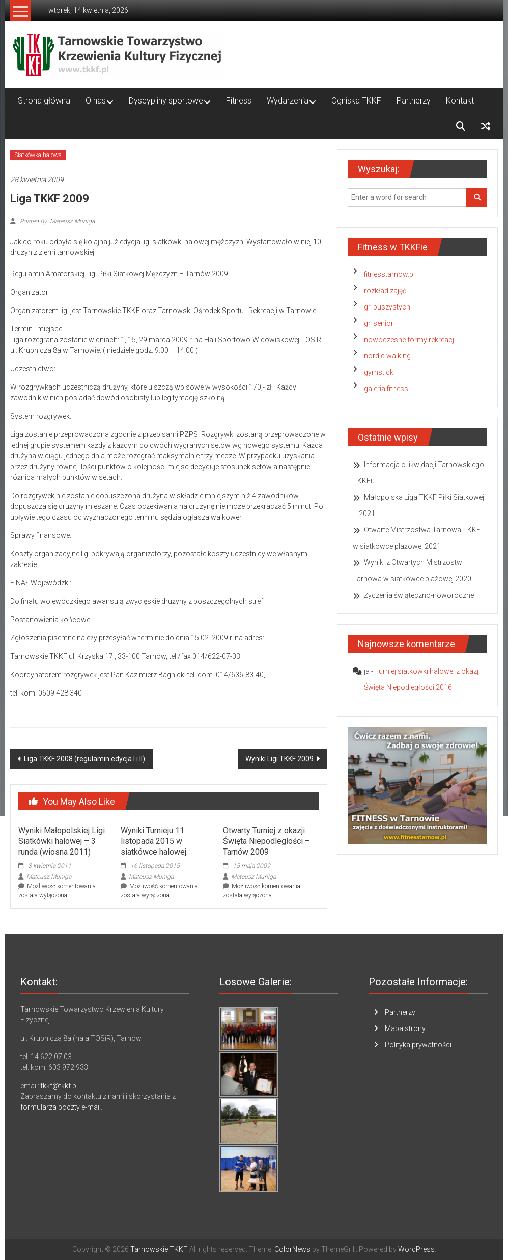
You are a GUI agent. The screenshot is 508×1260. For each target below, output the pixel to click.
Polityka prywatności (418, 1045)
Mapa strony (405, 1028)
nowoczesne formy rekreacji (410, 340)
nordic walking (387, 356)
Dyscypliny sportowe (166, 101)
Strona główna (44, 101)
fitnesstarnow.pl (389, 274)
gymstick (378, 372)
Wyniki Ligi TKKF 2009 (279, 759)
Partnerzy (414, 101)
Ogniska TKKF (356, 101)
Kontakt (460, 101)
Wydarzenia (287, 101)
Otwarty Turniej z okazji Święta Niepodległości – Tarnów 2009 (266, 841)
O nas (96, 101)
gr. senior (378, 323)
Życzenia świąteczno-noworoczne (419, 595)
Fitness (238, 101)
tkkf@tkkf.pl (59, 1086)
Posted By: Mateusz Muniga (56, 221)
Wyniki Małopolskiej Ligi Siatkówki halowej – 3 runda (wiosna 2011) (61, 841)
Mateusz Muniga (48, 876)
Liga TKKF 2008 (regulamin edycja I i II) (84, 759)
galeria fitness (386, 388)
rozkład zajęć (385, 291)
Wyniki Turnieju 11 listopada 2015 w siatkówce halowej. (154, 841)
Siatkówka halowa (38, 155)
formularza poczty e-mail (60, 1107)
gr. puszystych (387, 307)
